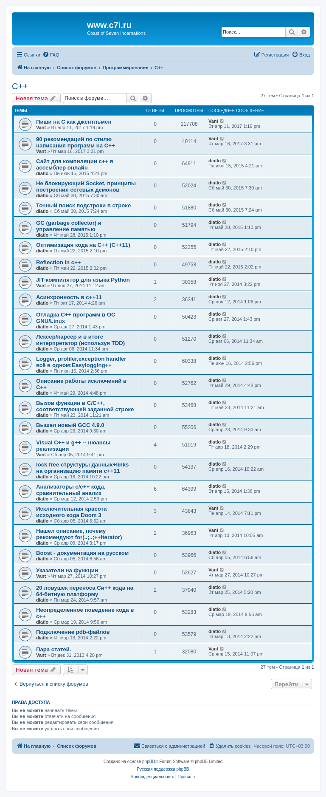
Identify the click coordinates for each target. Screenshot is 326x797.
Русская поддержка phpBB (163, 769)
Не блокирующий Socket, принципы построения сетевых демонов (86, 186)
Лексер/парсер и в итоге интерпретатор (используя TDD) (80, 339)
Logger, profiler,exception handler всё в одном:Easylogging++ (81, 362)
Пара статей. (53, 649)
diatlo (42, 173)
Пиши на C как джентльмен (73, 122)
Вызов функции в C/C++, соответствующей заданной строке (85, 406)
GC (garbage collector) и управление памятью (68, 226)
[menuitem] (50, 55)
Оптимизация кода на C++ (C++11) (83, 245)
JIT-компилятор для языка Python (83, 280)
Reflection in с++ (58, 262)
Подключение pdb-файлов (73, 632)
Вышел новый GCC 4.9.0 (70, 425)
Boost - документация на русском (82, 553)
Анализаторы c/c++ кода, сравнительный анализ (70, 489)
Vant (41, 127)
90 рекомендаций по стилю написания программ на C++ (75, 142)
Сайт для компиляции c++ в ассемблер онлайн (74, 164)
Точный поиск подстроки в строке (83, 205)
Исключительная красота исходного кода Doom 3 (71, 512)
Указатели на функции (67, 570)
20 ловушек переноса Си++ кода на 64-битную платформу (84, 591)
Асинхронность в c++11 (69, 297)
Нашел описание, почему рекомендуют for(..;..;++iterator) (79, 534)
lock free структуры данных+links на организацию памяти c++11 (82, 467)
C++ (20, 86)
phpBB (148, 761)
